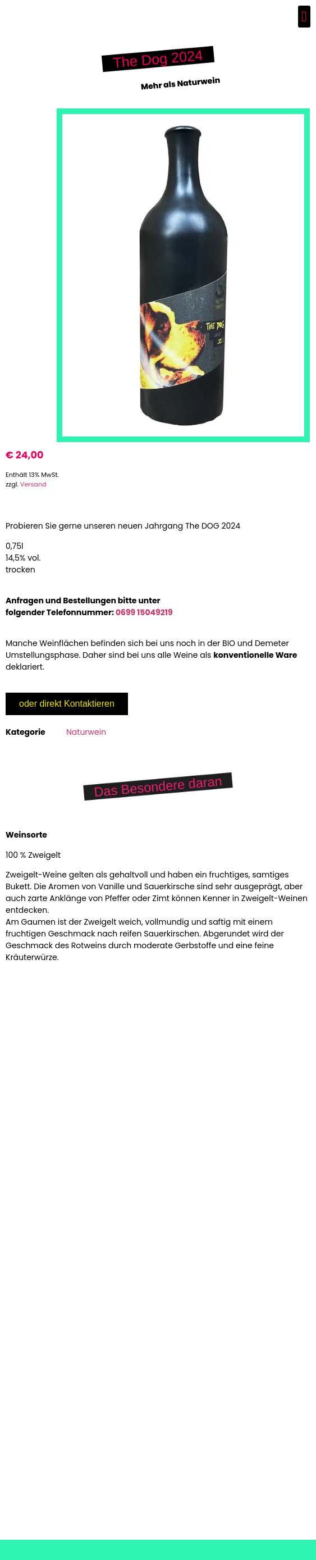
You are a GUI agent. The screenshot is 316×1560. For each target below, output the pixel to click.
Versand (33, 484)
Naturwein (86, 732)
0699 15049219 (144, 612)
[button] (304, 17)
